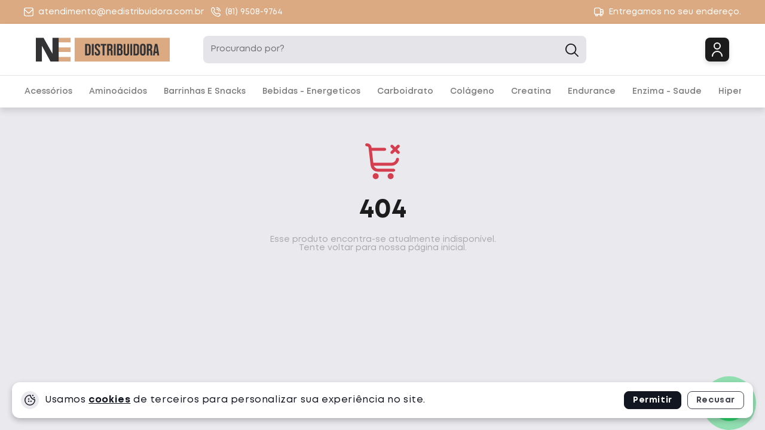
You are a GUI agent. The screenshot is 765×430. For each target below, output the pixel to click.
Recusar (715, 400)
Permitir (652, 400)
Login (717, 50)
